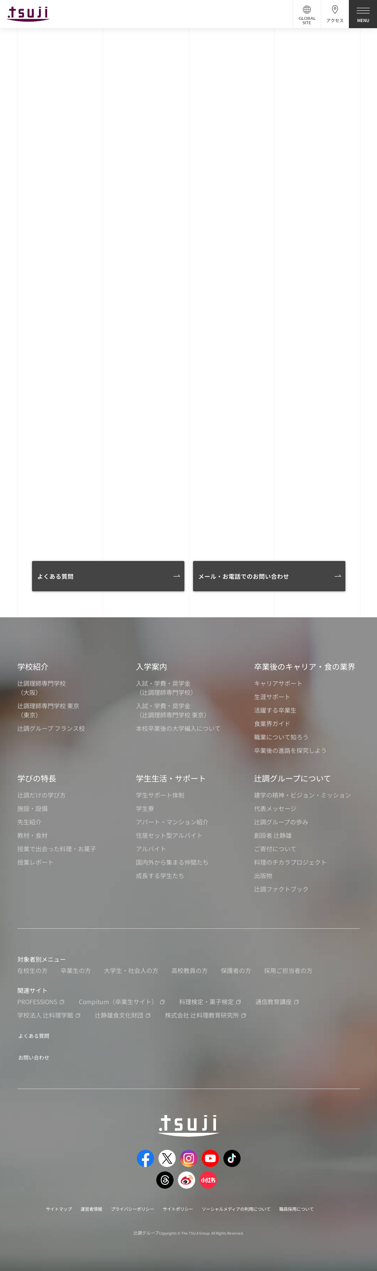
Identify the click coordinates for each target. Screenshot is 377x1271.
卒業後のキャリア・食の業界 (304, 666)
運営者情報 (76, 1205)
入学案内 (151, 666)
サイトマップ (39, 1205)
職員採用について (315, 1205)
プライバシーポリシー (124, 1205)
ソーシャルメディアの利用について (244, 1205)
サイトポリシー (176, 1205)
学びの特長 (36, 778)
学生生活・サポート (171, 778)
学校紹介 (32, 666)
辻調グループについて (292, 778)
